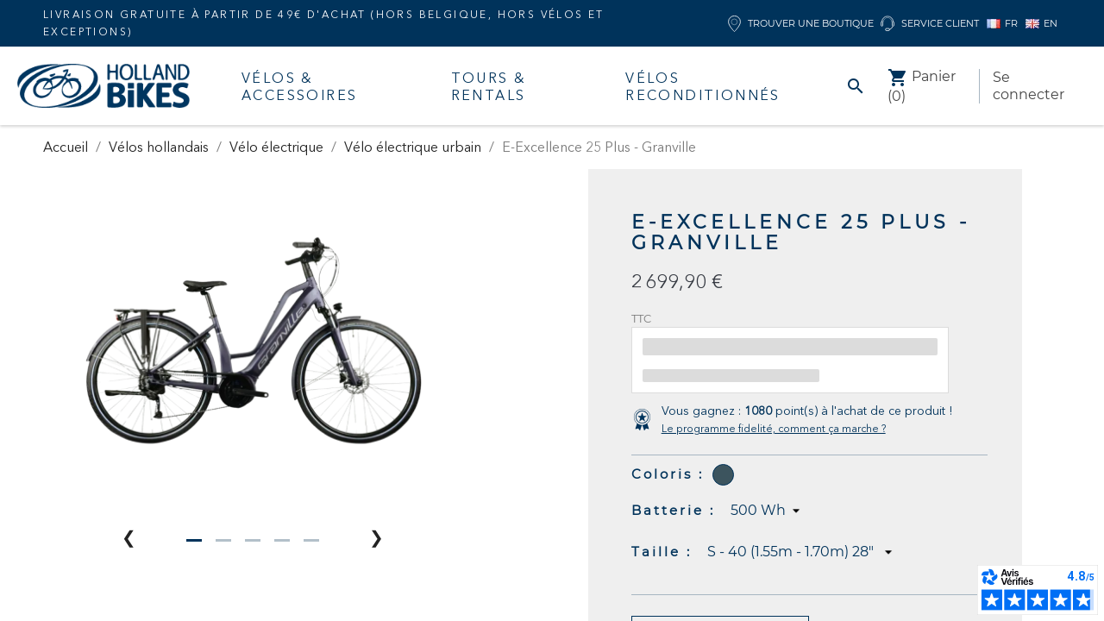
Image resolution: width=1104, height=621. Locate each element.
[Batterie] (768, 510)
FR (1002, 23)
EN (1041, 23)
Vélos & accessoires (299, 86)
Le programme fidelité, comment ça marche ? (774, 428)
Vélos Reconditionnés (703, 86)
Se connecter (1028, 86)
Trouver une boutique (801, 24)
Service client (930, 24)
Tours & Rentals (489, 86)
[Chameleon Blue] (723, 475)
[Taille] (802, 552)
